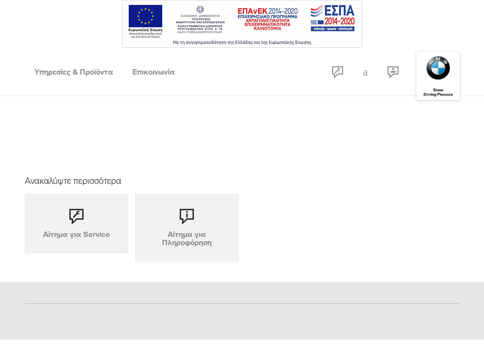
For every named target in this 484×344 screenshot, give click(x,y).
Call (365, 72)
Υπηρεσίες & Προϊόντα (73, 71)
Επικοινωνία (153, 71)
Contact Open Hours (393, 72)
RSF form (338, 72)
